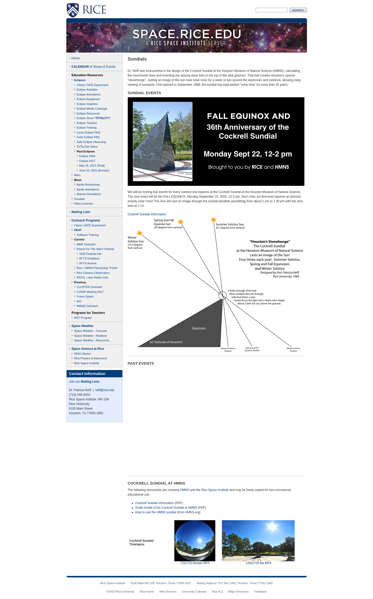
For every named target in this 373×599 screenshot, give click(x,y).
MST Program (83, 317)
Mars (77, 175)
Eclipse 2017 (87, 160)
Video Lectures (83, 203)
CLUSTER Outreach (89, 286)
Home (76, 58)
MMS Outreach (86, 244)
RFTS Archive (88, 263)
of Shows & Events (93, 67)
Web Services (168, 591)
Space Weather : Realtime (90, 335)
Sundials (79, 198)
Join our (84, 381)
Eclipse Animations (88, 94)
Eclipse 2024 (87, 156)
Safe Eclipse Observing (91, 141)
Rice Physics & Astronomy (90, 358)
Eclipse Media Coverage (92, 108)
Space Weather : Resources (91, 340)
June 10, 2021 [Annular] (94, 170)
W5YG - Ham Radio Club (92, 277)
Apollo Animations (88, 189)
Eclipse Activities (87, 89)
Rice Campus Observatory (93, 272)
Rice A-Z (217, 591)
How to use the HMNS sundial (155, 512)
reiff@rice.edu (104, 390)
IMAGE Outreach (87, 305)
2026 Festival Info (90, 253)
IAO (79, 301)
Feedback (260, 591)
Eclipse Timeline (87, 122)
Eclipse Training (87, 127)
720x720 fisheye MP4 (194, 563)
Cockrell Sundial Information (154, 503)
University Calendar (194, 591)
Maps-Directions (238, 591)
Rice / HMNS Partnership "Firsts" (97, 267)
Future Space (85, 296)
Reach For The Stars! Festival (95, 248)
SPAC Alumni (82, 353)
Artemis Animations (89, 194)
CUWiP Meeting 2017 (90, 291)
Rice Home (147, 591)
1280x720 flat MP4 (258, 563)
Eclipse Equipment (88, 99)
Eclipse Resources (88, 113)
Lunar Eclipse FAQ (88, 132)
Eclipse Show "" (94, 118)
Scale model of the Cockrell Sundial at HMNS (166, 507)
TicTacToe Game (87, 146)
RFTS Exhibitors (89, 258)
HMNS (184, 490)
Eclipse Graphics (87, 103)
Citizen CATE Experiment (93, 84)
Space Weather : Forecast (90, 330)
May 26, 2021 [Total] (92, 165)
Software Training (88, 234)
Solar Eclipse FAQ (88, 137)
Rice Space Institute (86, 363)
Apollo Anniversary (88, 184)
